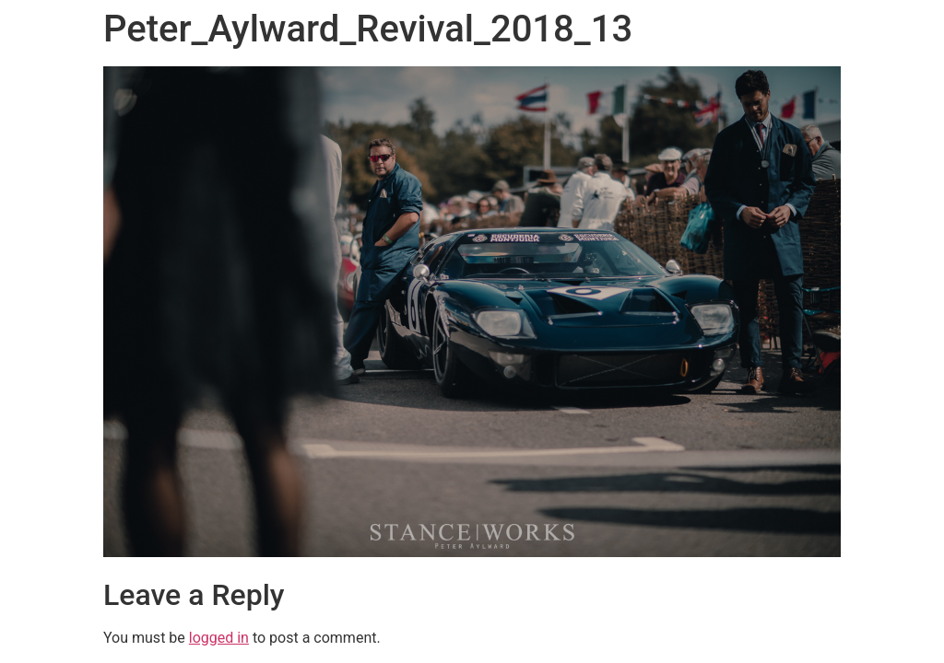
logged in (219, 637)
